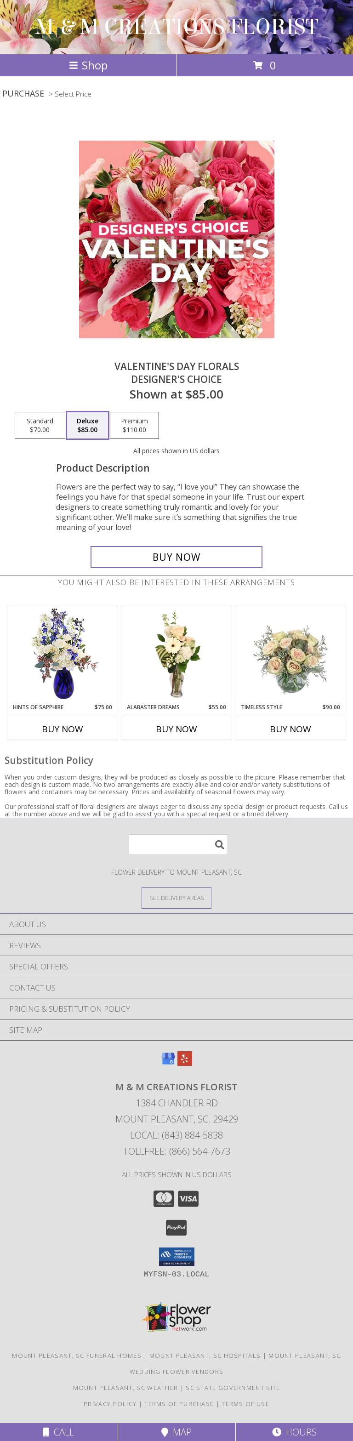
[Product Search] (178, 844)
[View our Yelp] (184, 1063)
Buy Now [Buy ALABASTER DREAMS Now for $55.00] (176, 729)
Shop (88, 65)
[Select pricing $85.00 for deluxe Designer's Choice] (87, 425)
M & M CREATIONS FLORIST (177, 27)
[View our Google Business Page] (168, 1063)
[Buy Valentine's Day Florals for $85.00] (176, 557)
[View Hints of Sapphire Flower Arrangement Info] (62, 654)
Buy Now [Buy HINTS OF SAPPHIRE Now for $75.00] (62, 729)
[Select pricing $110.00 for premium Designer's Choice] (134, 425)
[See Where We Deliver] (176, 897)
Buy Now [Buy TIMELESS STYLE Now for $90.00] (290, 729)
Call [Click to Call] (58, 1432)
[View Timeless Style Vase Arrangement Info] (290, 654)
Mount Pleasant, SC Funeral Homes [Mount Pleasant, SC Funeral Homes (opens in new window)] (77, 1355)
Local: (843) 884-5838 (176, 1135)
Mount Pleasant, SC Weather (125, 1388)
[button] (176, 1256)
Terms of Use (245, 1404)
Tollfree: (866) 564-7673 (176, 1151)
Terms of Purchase (179, 1404)
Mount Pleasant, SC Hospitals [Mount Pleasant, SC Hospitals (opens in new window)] (205, 1355)
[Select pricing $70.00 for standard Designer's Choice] (40, 425)
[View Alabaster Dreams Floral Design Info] (176, 654)
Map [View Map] (176, 1432)
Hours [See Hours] (294, 1432)
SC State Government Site (233, 1388)
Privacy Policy (110, 1404)
